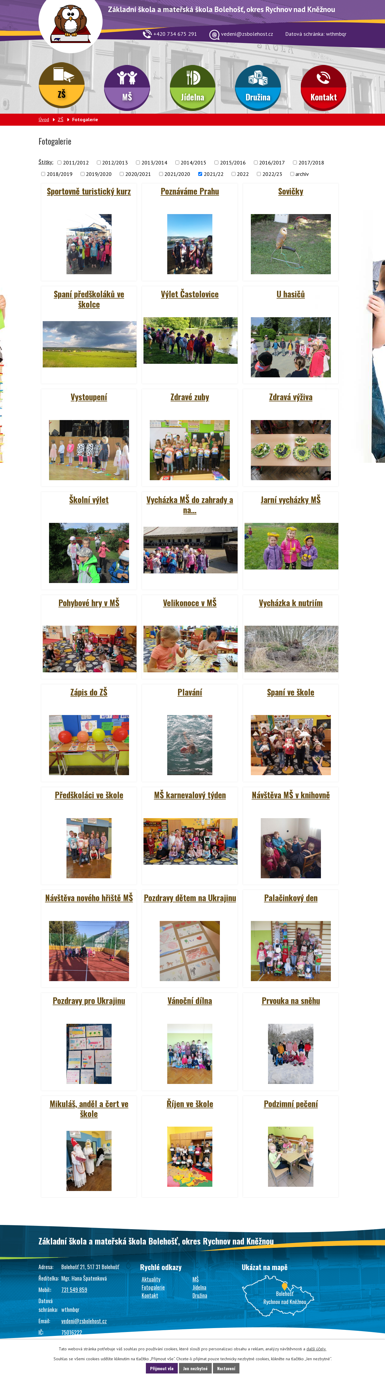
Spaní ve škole (290, 692)
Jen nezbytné (195, 1368)
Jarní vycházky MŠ (291, 499)
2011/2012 (76, 162)
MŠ (127, 97)
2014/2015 (193, 162)
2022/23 (272, 173)
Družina (257, 97)
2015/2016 (233, 162)
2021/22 (213, 173)
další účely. (316, 1349)
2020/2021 (138, 173)
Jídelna (192, 97)
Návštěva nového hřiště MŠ (89, 898)
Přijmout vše (162, 1368)
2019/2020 (99, 173)
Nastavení (226, 1368)
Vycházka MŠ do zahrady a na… (189, 504)
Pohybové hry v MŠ (88, 603)
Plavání (189, 692)
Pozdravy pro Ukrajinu (89, 1000)
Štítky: (45, 161)
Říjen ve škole (190, 1103)
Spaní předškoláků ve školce (89, 299)
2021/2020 (177, 173)
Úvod (43, 119)
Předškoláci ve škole (89, 795)
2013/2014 (154, 162)
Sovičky (290, 191)
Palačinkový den (291, 898)
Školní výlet (89, 499)
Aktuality (151, 1279)
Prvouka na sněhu (291, 1000)
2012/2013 (115, 162)
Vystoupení (89, 397)
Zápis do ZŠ (88, 692)
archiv (302, 173)
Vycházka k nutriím (291, 603)
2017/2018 (311, 162)
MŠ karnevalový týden (190, 795)
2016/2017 (272, 162)
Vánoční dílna (190, 1000)
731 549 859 (74, 1290)
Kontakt (323, 97)
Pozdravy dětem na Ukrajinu (190, 898)
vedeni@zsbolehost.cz (84, 1321)
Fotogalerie (153, 1287)
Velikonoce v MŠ (190, 603)
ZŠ (62, 94)
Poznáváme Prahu (190, 191)
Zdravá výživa (291, 397)
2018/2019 (59, 173)
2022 (243, 173)
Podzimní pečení (291, 1103)
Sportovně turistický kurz (89, 191)
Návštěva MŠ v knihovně (291, 795)
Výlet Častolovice (190, 294)
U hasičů (291, 294)
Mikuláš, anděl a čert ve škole (89, 1108)
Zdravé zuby (190, 397)
